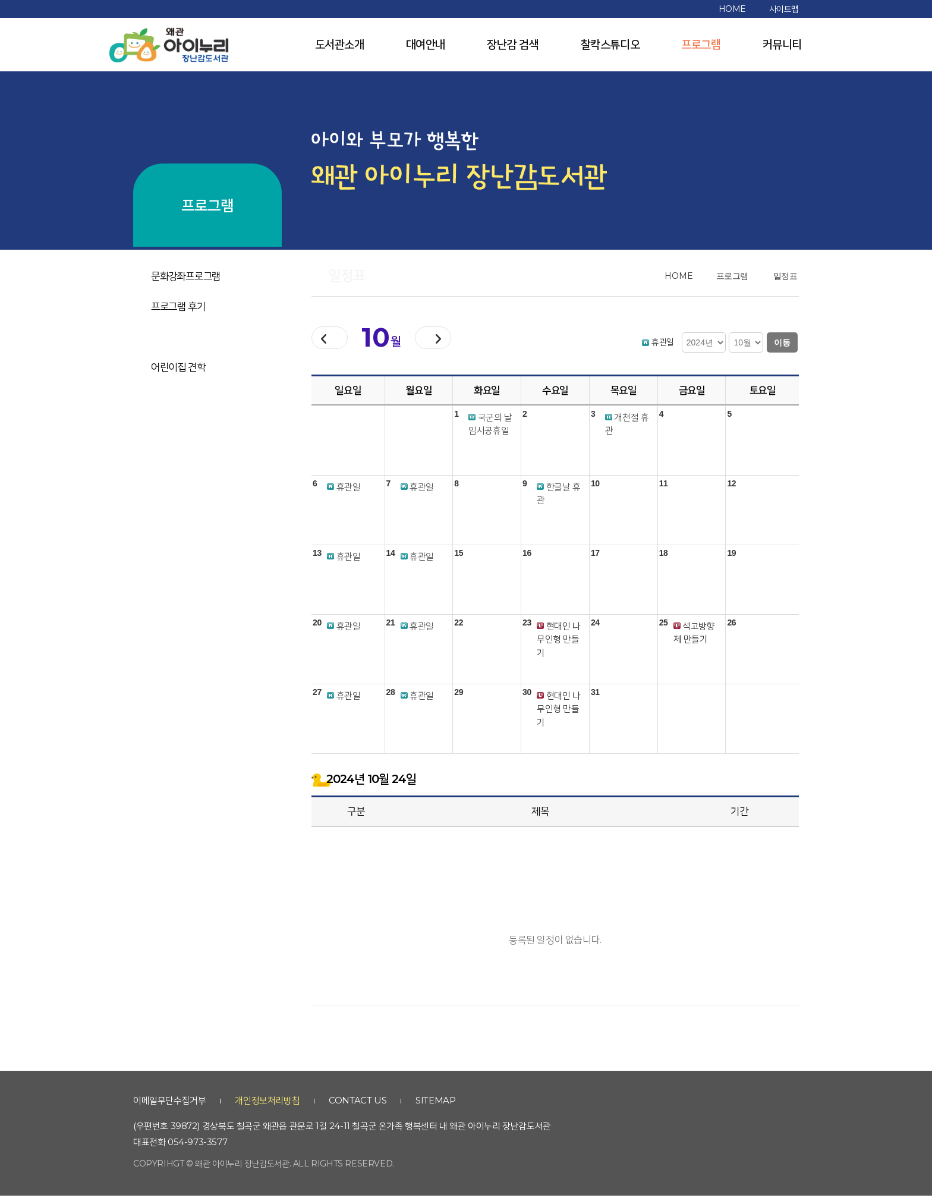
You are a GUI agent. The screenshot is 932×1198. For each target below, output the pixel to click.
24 (595, 625)
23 (526, 625)
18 (663, 555)
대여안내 (425, 44)
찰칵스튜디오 (610, 44)
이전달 (336, 339)
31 (595, 694)
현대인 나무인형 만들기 (559, 641)
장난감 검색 (513, 44)
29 (458, 694)
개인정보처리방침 (267, 1102)
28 (390, 694)
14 (390, 555)
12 (731, 485)
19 (731, 555)
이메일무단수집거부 (169, 1102)
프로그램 (700, 44)
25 (663, 625)
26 (731, 625)
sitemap (435, 1102)
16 (526, 555)
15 (458, 555)
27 (317, 694)
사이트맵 (784, 9)
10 (595, 485)
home (732, 9)
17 (595, 555)
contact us (357, 1102)
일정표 (164, 336)
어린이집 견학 (178, 367)
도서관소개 (339, 44)
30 (526, 694)
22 (458, 625)
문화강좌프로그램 (186, 276)
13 (317, 555)
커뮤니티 (782, 44)
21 (390, 625)
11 (663, 485)
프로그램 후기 (178, 306)
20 (317, 625)
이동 (782, 342)
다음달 (452, 339)
